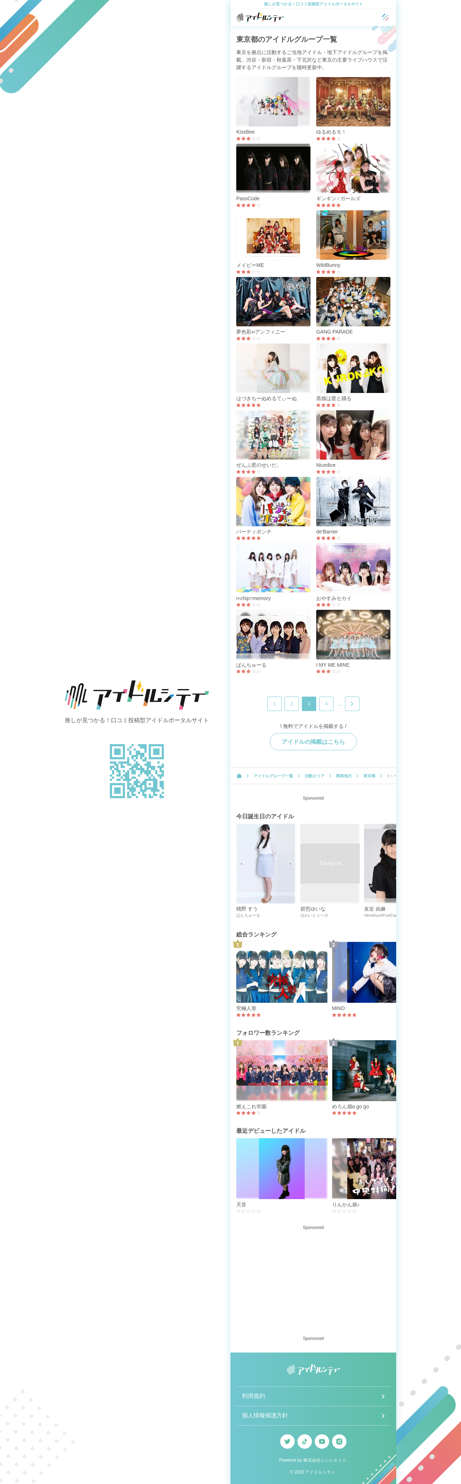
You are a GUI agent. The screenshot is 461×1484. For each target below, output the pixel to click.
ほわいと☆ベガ (314, 915)
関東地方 (344, 776)
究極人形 (246, 1008)
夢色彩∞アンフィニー (260, 332)
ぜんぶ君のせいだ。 (259, 465)
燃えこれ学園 (251, 1106)
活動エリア (315, 776)
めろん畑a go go (350, 1106)
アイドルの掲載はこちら (313, 742)
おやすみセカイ (334, 598)
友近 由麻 (375, 909)
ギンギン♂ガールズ (338, 198)
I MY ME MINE (332, 665)
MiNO (338, 1008)
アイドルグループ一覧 (273, 776)
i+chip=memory (253, 598)
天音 (241, 1204)
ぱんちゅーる (251, 665)
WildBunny (328, 265)
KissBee (245, 132)
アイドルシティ (320, 1472)
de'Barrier (327, 532)
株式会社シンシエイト (324, 1460)
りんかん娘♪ (346, 1204)
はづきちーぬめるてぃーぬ (266, 398)
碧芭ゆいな (313, 909)
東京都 (369, 776)
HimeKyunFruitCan (381, 915)
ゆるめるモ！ (331, 132)
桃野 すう (247, 909)
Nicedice (326, 465)
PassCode (248, 198)
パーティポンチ (254, 532)
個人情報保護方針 (265, 1415)
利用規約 (253, 1396)
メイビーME (250, 265)
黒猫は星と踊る (334, 398)
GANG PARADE (334, 332)
